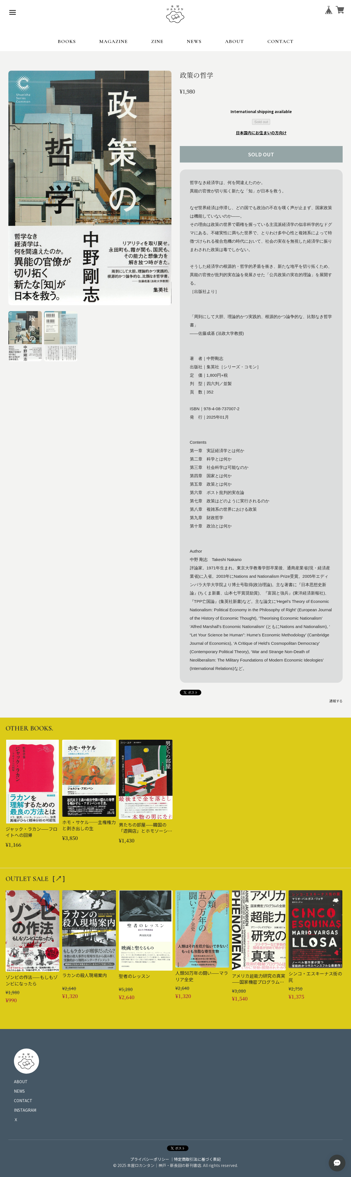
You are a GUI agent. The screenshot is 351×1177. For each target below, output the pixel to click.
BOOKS (67, 41)
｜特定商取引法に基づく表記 (195, 1159)
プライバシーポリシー (149, 1159)
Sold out (261, 122)
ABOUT (234, 41)
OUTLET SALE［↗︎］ (37, 879)
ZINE (157, 41)
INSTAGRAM (25, 1110)
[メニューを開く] (13, 13)
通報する (336, 700)
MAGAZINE (113, 41)
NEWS (194, 41)
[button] (25, 336)
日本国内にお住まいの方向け (261, 132)
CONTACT (280, 41)
